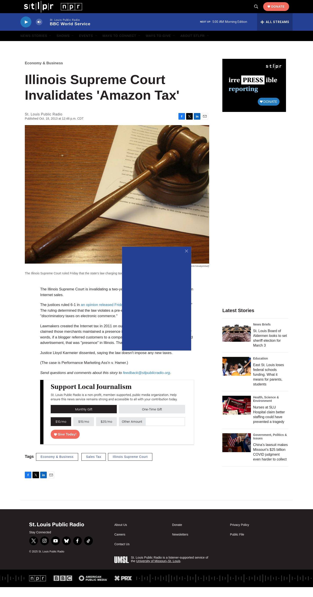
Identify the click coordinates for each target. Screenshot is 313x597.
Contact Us (122, 554)
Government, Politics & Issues (270, 446)
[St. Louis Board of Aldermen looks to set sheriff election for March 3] (236, 342)
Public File (237, 544)
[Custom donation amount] (165, 431)
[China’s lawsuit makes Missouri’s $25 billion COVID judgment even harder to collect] (236, 452)
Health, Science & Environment (266, 408)
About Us (120, 534)
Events (86, 45)
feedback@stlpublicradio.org (146, 383)
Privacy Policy (239, 534)
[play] (25, 31)
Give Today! (65, 443)
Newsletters (180, 544)
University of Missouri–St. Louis (158, 571)
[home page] (49, 11)
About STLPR (192, 45)
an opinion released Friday (103, 315)
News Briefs (262, 334)
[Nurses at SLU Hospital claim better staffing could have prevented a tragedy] (236, 415)
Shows (63, 45)
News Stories (33, 45)
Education (260, 368)
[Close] (186, 251)
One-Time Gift (152, 419)
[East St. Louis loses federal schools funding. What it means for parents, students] (236, 376)
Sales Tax (93, 466)
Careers (119, 544)
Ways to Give (158, 45)
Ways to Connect (119, 45)
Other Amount (132, 431)
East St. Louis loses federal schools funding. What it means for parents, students (268, 384)
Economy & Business (44, 73)
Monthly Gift (83, 419)
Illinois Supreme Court (130, 466)
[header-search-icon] (259, 12)
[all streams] (275, 32)
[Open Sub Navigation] (50, 45)
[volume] (39, 32)
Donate (281, 11)
